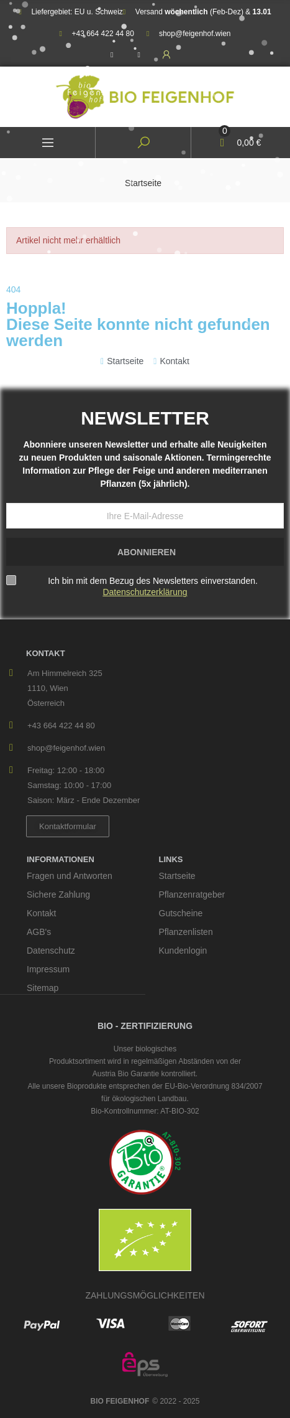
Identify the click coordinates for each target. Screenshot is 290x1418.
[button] (67, 826)
